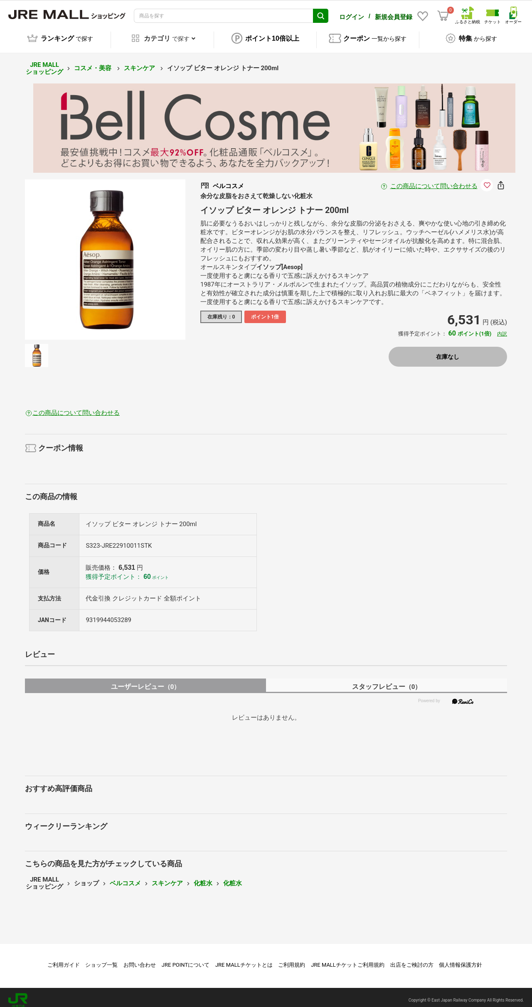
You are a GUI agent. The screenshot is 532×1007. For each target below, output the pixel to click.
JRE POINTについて (185, 959)
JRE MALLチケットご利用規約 (347, 959)
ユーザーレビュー (145, 681)
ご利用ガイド (63, 959)
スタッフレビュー (386, 681)
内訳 (502, 328)
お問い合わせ (139, 959)
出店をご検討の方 (411, 959)
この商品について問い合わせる (434, 180)
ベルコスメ (125, 877)
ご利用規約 (291, 959)
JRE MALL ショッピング (44, 62)
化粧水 (203, 877)
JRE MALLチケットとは (244, 959)
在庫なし (447, 351)
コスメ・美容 (93, 62)
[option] (105, 254)
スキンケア (140, 62)
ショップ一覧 (101, 959)
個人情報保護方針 (460, 959)
